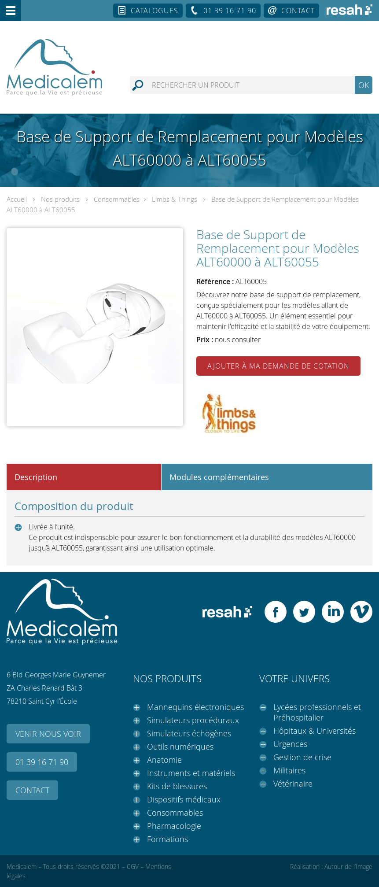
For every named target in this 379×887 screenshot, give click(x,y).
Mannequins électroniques (195, 707)
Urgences (290, 744)
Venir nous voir (48, 733)
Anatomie (164, 759)
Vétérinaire (293, 783)
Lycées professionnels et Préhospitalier (317, 712)
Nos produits (60, 199)
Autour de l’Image (348, 866)
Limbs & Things (174, 199)
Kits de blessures (177, 786)
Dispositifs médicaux (184, 799)
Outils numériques (180, 746)
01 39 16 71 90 (229, 10)
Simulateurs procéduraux (193, 720)
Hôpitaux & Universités (314, 730)
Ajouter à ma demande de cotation (278, 366)
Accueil (17, 199)
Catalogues (154, 10)
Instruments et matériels (191, 773)
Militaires (289, 770)
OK (363, 85)
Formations (167, 839)
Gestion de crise (302, 757)
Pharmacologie (174, 825)
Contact (298, 10)
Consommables (117, 199)
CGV (133, 866)
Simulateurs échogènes (189, 733)
